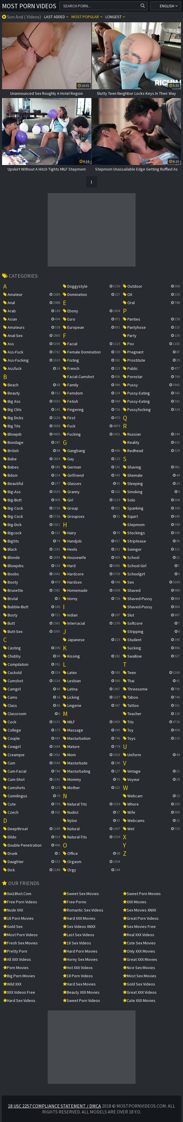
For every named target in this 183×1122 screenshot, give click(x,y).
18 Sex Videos (77, 943)
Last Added (56, 16)
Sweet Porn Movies (142, 893)
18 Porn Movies (18, 918)
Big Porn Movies (19, 975)
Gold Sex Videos (139, 984)
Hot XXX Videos (78, 967)
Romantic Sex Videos (83, 910)
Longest (115, 16)
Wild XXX (12, 984)
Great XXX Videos (140, 992)
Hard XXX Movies (79, 918)
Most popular (86, 16)
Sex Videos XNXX (79, 926)
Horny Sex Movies (80, 959)
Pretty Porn (15, 951)
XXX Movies (134, 901)
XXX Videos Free (19, 992)
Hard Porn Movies (80, 951)
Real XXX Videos (138, 934)
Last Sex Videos (78, 934)
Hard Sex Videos (19, 1000)
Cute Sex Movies (139, 943)
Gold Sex (13, 926)
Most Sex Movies (139, 975)
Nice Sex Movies (139, 967)
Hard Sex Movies (79, 984)
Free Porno (74, 901)
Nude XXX (13, 910)
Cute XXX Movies (139, 1000)
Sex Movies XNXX (139, 910)
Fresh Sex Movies (20, 943)
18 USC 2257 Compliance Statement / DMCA (54, 1106)
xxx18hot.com (17, 893)
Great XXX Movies (140, 959)
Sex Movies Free (139, 926)
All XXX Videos (17, 959)
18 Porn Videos (78, 975)
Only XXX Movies (139, 951)
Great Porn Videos (141, 918)
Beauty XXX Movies (81, 992)
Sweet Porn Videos (81, 1000)
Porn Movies (16, 967)
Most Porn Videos (29, 6)
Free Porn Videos (20, 901)
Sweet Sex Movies (81, 893)
